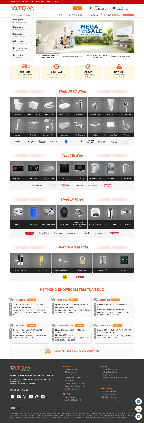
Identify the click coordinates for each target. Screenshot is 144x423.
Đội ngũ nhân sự (71, 372)
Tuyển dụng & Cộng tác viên (75, 386)
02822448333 (128, 15)
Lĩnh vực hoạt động (72, 375)
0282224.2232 (110, 333)
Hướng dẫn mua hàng (109, 369)
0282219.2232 (68, 335)
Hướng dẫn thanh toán (110, 372)
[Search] (77, 8)
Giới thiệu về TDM (71, 369)
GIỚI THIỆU (61, 15)
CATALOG (94, 15)
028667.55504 (68, 307)
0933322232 (116, 15)
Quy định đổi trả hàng (109, 397)
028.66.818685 (26, 333)
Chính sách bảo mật (109, 391)
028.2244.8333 (26, 307)
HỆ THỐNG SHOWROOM (78, 15)
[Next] (131, 36)
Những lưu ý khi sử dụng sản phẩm (114, 378)
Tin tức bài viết (70, 397)
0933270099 (120, 310)
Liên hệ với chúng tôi (72, 389)
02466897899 (110, 310)
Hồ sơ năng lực (70, 380)
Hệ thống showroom (72, 378)
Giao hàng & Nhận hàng (110, 400)
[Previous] (38, 36)
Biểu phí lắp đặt (107, 375)
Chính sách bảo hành (109, 394)
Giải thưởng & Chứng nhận (74, 383)
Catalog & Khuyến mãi (73, 400)
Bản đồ (32, 300)
